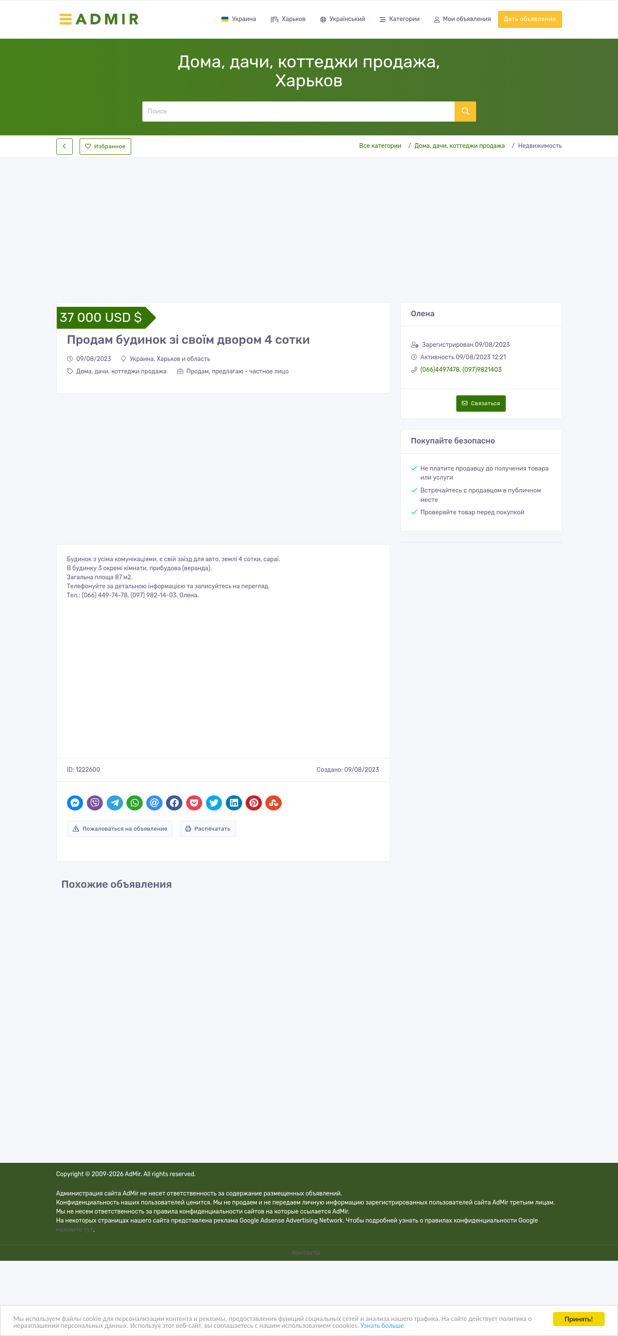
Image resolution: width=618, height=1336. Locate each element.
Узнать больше (438, 1325)
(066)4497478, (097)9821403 (461, 369)
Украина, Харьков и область (165, 359)
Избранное (105, 146)
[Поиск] (298, 111)
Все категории (380, 146)
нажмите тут (74, 1229)
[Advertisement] (309, 222)
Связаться (481, 403)
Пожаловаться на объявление (120, 828)
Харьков (288, 19)
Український (342, 19)
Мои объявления (462, 19)
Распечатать (208, 828)
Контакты (306, 1253)
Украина (238, 19)
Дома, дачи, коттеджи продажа (460, 146)
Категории (400, 19)
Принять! (579, 1318)
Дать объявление (530, 19)
